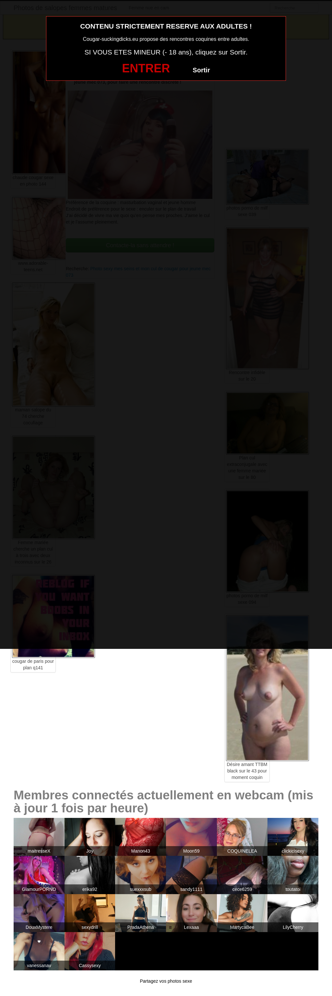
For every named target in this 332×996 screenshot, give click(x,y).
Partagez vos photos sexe (166, 981)
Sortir (201, 70)
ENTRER (146, 68)
